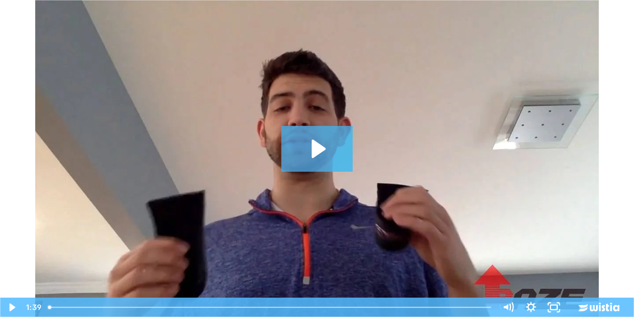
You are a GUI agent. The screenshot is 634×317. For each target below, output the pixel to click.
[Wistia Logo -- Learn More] (599, 307)
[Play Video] (11, 307)
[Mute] (508, 307)
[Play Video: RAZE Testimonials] (317, 149)
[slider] (270, 307)
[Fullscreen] (553, 307)
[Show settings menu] (531, 307)
